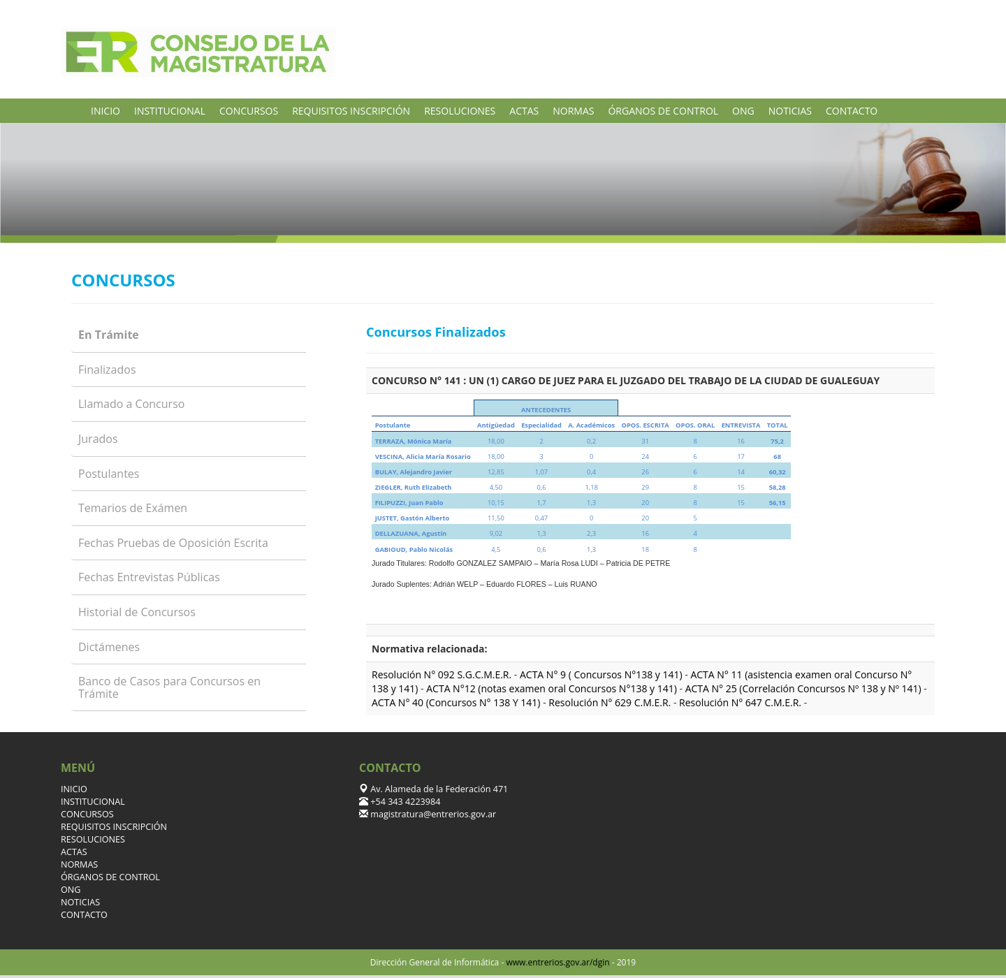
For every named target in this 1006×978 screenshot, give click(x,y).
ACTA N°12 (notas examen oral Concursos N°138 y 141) (552, 688)
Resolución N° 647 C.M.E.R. (741, 702)
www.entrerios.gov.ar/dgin (557, 962)
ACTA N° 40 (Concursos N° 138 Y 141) (456, 702)
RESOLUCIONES (459, 110)
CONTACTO (851, 110)
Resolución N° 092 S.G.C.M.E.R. (443, 674)
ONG (743, 110)
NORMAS (573, 110)
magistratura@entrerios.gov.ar (432, 814)
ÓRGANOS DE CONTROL (663, 110)
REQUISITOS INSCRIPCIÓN (351, 110)
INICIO (105, 110)
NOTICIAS (790, 110)
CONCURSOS (248, 110)
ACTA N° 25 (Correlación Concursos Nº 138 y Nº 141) (804, 688)
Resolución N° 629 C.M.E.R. (610, 702)
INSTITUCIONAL (169, 110)
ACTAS (524, 110)
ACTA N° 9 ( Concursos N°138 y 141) (602, 674)
